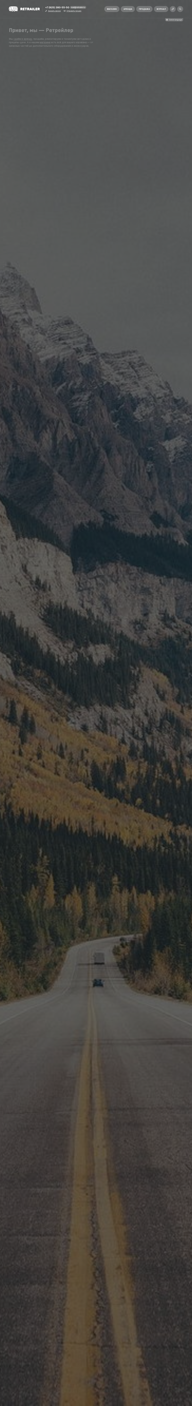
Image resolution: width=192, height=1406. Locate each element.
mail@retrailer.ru (78, 7)
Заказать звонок (54, 11)
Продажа (144, 9)
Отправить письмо (74, 11)
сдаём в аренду (23, 38)
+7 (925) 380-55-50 (57, 7)
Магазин (112, 9)
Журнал (161, 9)
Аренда (127, 9)
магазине (45, 42)
